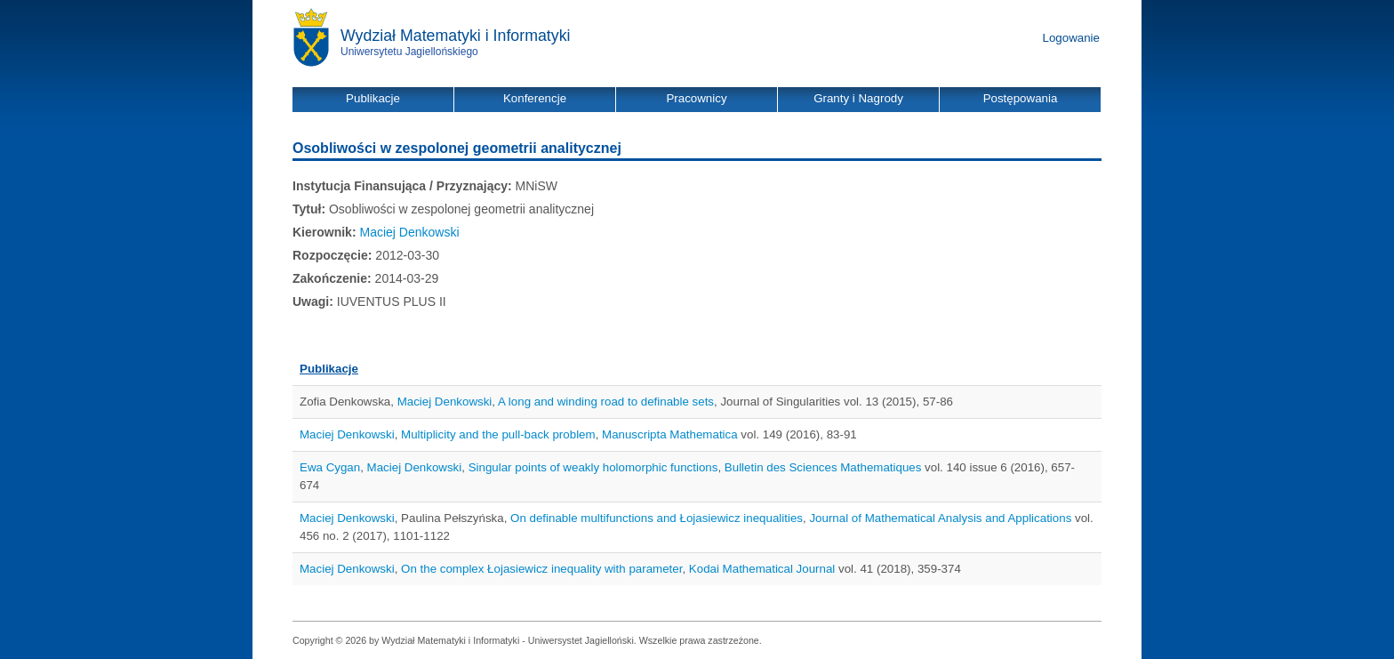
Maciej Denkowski (409, 232)
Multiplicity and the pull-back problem (498, 434)
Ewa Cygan (330, 467)
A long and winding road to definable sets (606, 401)
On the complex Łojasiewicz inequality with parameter (541, 568)
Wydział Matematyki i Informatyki (455, 35)
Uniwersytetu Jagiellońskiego (409, 51)
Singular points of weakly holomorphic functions (593, 467)
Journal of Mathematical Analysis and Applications (940, 518)
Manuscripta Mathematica (670, 434)
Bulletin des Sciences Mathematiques (823, 467)
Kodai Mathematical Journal (762, 568)
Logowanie (1071, 37)
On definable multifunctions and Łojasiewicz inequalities (656, 518)
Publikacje (329, 368)
